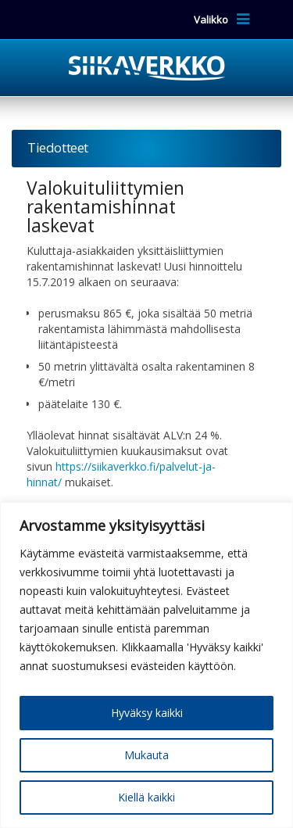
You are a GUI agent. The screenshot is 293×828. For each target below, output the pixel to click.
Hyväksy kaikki (147, 712)
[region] (146, 665)
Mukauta (146, 754)
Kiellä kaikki (146, 797)
